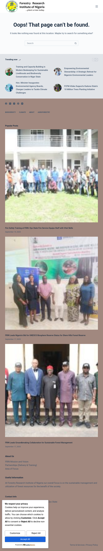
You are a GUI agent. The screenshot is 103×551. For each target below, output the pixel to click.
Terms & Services (77, 545)
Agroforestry (44, 112)
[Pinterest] (18, 104)
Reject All (36, 533)
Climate (22, 112)
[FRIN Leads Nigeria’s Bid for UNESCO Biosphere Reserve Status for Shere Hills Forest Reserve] (51, 283)
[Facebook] (6, 104)
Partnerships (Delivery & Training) (21, 465)
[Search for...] (49, 43)
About (31, 112)
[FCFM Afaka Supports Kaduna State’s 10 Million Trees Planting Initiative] (58, 88)
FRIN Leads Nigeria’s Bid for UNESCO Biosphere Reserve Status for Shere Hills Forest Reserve (45, 335)
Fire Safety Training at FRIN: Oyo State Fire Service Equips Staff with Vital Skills (39, 228)
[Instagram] (14, 104)
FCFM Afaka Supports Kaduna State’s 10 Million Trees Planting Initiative (81, 88)
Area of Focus (11, 469)
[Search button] (75, 43)
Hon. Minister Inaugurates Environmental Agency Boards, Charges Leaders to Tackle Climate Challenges (31, 88)
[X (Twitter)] (10, 104)
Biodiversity (10, 112)
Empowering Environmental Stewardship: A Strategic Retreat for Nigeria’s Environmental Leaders (80, 71)
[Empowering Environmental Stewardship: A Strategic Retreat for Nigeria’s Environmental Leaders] (58, 72)
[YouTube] (22, 104)
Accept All (25, 539)
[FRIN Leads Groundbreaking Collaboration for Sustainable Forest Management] (51, 390)
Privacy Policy (92, 545)
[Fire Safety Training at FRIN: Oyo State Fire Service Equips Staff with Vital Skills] (51, 175)
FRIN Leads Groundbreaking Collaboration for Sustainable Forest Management (38, 443)
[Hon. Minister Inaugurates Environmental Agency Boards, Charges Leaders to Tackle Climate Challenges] (9, 88)
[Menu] (96, 6)
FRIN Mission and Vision (16, 461)
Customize (15, 533)
